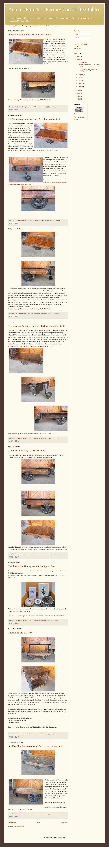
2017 (78, 56)
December (81, 62)
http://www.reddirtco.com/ (30, 616)
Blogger (62, 837)
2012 (78, 99)
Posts (78, 34)
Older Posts (64, 822)
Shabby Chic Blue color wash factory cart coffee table (35, 746)
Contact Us (77, 48)
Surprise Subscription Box (58, 571)
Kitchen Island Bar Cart (20, 632)
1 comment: (56, 620)
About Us (77, 46)
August (80, 74)
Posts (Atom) (20, 826)
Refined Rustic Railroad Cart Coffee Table (29, 34)
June (79, 80)
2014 (78, 93)
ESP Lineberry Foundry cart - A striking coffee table (34, 119)
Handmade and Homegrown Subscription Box (31, 566)
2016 (78, 59)
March (80, 83)
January (80, 86)
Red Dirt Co (45, 571)
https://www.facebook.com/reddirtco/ (53, 616)
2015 (78, 90)
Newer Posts (12, 822)
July (79, 77)
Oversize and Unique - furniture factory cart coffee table (36, 326)
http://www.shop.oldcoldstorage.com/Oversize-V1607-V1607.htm (29, 433)
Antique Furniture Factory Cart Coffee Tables (54, 9)
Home (38, 822)
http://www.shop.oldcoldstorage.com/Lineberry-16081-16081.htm (29, 309)
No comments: (56, 107)
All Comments (81, 38)
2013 (78, 96)
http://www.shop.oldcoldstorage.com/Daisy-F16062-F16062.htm (46, 549)
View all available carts (81, 44)
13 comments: (57, 734)
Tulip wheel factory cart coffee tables (27, 450)
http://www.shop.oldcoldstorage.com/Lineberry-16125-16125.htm (29, 100)
